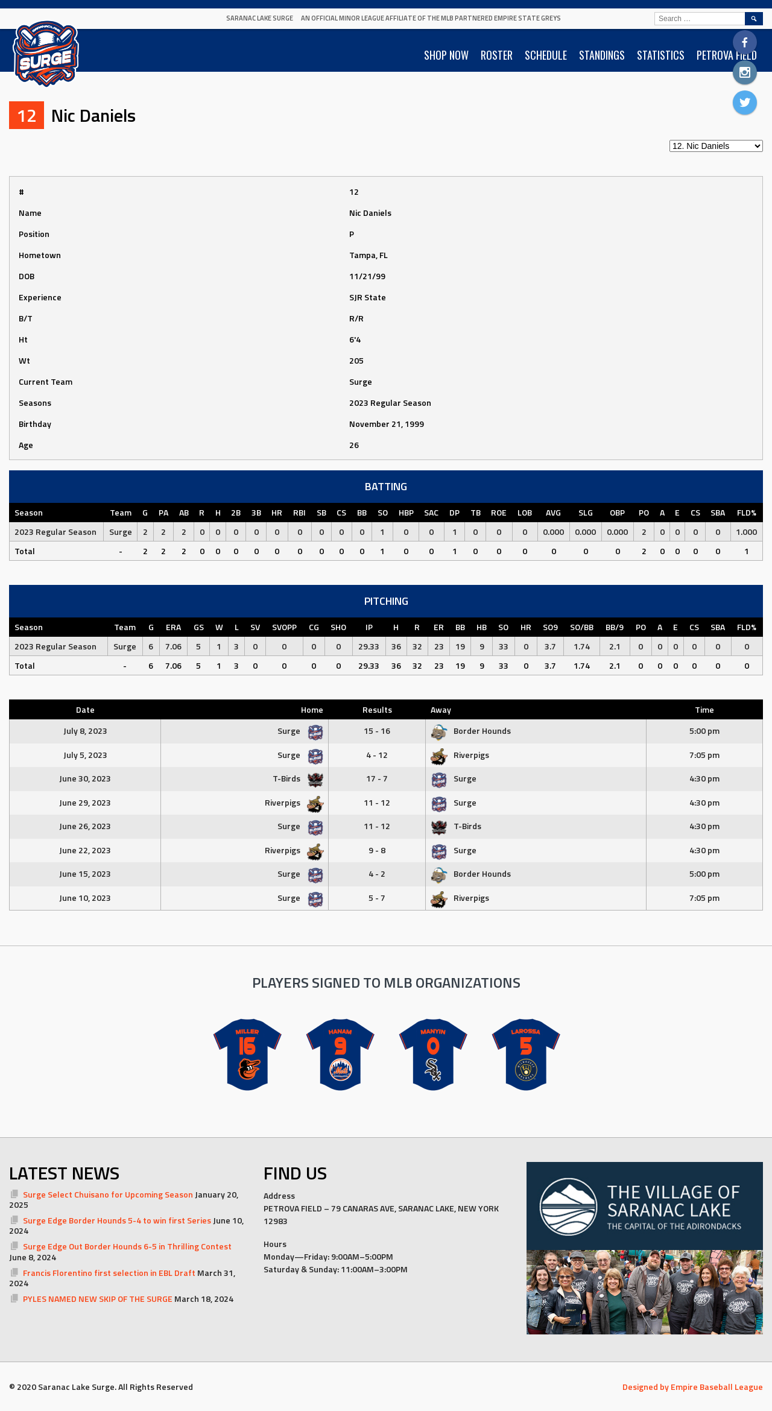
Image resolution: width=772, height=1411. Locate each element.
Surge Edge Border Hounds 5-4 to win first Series (117, 1220)
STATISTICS (661, 55)
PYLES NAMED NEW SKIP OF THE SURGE (97, 1298)
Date (85, 709)
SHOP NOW (446, 55)
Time (704, 709)
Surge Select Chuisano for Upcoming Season (108, 1194)
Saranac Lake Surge (259, 18)
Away (441, 709)
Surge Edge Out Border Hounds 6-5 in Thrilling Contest (127, 1246)
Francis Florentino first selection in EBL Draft (109, 1272)
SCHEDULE (546, 55)
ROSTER (497, 55)
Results (377, 709)
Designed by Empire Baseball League (692, 1386)
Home (312, 709)
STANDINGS (602, 55)
